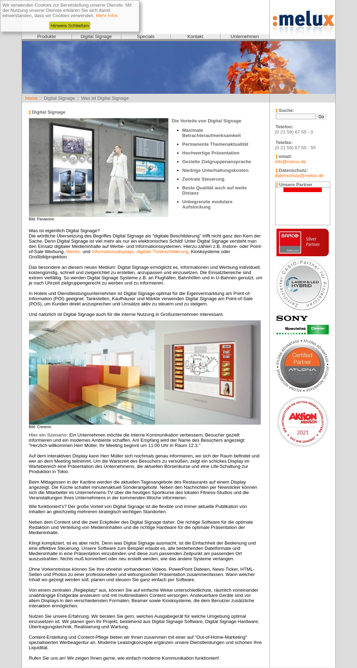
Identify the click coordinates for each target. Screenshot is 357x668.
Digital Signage (96, 36)
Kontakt (195, 36)
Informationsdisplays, (113, 251)
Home (31, 98)
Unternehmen (245, 36)
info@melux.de (290, 161)
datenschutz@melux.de (299, 175)
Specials (145, 36)
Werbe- (73, 251)
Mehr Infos (107, 15)
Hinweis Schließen (70, 25)
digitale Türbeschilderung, (163, 251)
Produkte (46, 36)
